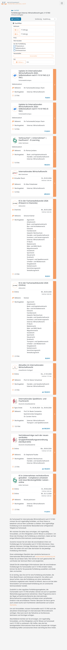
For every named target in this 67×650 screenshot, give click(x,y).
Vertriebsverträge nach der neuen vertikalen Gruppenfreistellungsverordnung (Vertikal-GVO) (33, 438)
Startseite (13, 605)
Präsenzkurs (19, 46)
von (17, 30)
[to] (37, 34)
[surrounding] (19, 62)
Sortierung (38, 19)
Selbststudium (20, 48)
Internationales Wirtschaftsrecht (33, 171)
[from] (37, 30)
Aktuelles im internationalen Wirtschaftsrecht (31, 366)
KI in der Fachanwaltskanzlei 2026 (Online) (33, 284)
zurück (15, 10)
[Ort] (39, 62)
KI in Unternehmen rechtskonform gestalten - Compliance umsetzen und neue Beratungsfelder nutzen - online (34, 478)
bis (16, 34)
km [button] (20, 62)
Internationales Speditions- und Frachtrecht (32, 399)
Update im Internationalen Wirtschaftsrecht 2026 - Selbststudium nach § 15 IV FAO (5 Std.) (33, 107)
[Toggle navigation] (61, 3)
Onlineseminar (20, 50)
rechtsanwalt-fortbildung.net (45, 557)
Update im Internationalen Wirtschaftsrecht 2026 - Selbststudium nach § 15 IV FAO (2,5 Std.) (34, 74)
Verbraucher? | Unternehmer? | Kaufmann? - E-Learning (33, 139)
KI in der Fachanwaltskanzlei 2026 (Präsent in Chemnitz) (33, 202)
